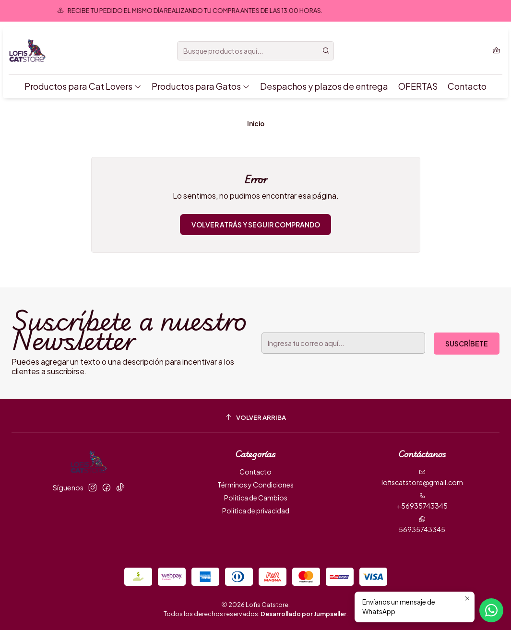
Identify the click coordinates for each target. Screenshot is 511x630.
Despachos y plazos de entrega (324, 86)
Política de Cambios (255, 497)
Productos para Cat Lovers (83, 86)
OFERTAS (418, 86)
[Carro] (496, 51)
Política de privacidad (255, 510)
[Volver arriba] (255, 417)
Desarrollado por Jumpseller (303, 614)
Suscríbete (466, 343)
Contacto (467, 86)
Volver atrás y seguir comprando (255, 224)
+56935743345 (422, 501)
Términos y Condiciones (255, 484)
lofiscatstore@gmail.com (422, 478)
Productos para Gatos (201, 86)
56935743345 (422, 525)
